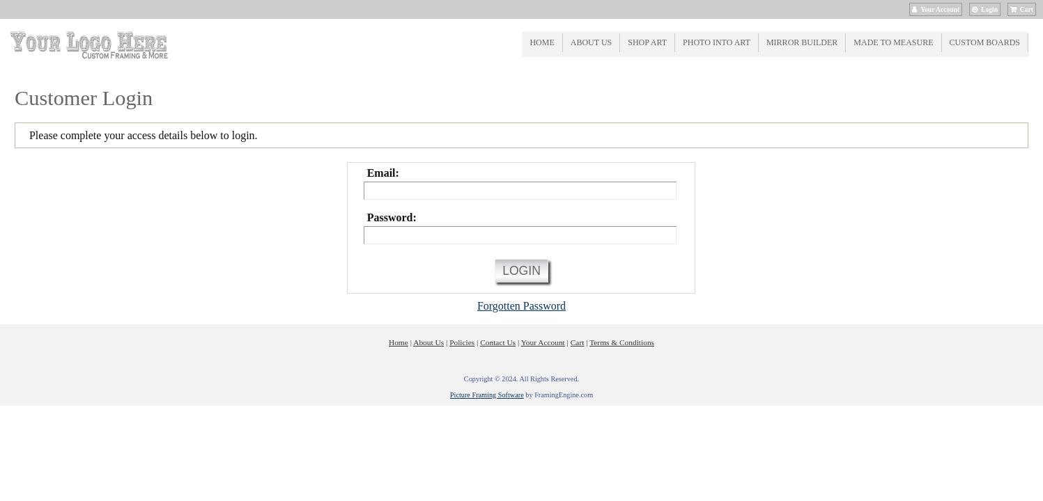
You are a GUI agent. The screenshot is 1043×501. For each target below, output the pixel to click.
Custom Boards (985, 42)
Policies (461, 342)
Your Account (939, 9)
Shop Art (647, 42)
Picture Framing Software (487, 395)
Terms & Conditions (621, 342)
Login (989, 9)
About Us (591, 42)
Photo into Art (716, 42)
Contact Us (498, 342)
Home (542, 42)
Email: (383, 173)
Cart (1026, 9)
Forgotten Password (521, 306)
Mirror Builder (801, 42)
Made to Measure (893, 42)
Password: (392, 217)
